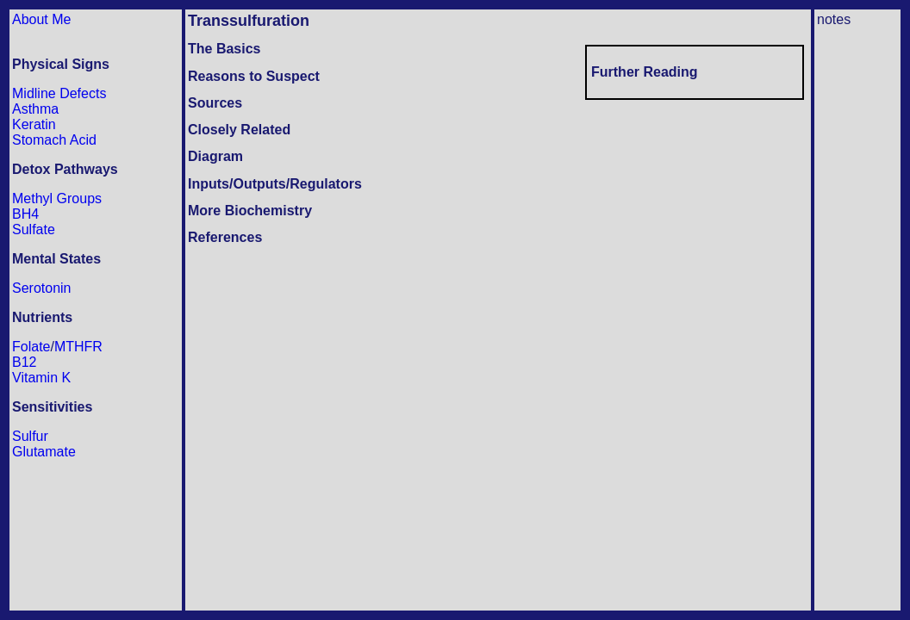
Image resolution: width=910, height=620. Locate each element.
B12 (24, 362)
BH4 (25, 214)
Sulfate (33, 229)
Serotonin (42, 288)
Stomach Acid (54, 140)
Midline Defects (59, 93)
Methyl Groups (57, 198)
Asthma (35, 109)
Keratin (34, 124)
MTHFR (78, 346)
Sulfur (30, 436)
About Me (41, 19)
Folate (31, 346)
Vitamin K (41, 377)
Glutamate (44, 451)
